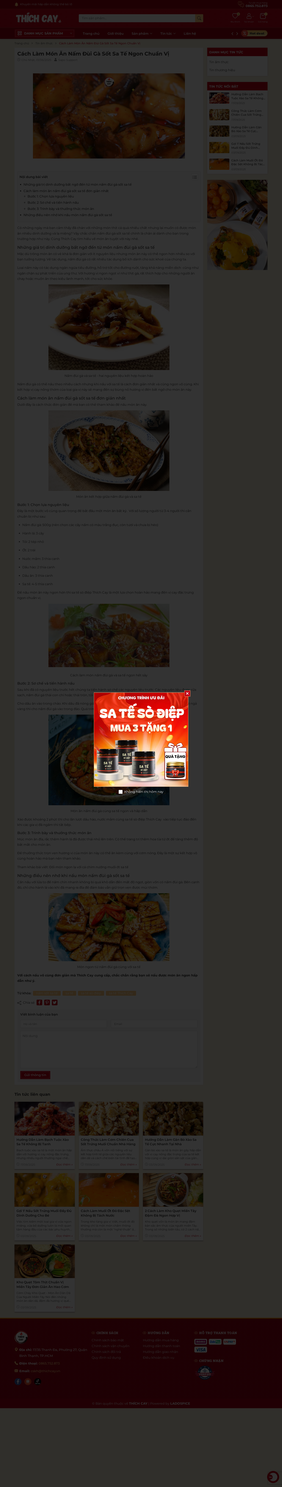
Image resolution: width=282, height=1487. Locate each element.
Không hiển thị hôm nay (143, 792)
